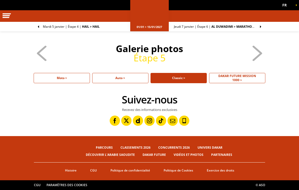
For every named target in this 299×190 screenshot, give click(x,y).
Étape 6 (219, 26)
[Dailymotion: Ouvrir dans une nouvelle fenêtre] (138, 121)
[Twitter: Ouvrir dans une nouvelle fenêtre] (126, 121)
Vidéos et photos (188, 155)
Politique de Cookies (178, 170)
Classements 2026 (135, 147)
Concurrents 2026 (174, 147)
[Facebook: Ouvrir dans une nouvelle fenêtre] (115, 121)
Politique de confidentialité (130, 170)
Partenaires (221, 155)
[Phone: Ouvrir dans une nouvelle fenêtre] (184, 121)
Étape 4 (71, 26)
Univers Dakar (210, 147)
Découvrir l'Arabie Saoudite (110, 155)
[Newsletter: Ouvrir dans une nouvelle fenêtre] (172, 121)
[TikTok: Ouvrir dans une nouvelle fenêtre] (161, 121)
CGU (93, 170)
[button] (286, 5)
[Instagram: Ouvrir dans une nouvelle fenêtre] (149, 121)
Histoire (71, 170)
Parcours (104, 147)
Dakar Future (154, 155)
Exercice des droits (220, 170)
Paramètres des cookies (66, 185)
